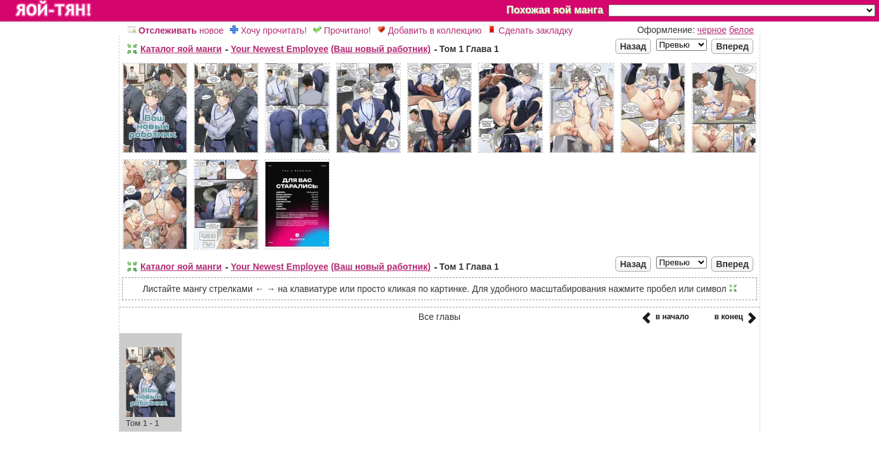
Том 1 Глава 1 (469, 49)
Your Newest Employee (279, 49)
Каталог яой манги (181, 49)
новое (176, 30)
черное (712, 30)
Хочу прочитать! (268, 30)
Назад (633, 46)
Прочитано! (342, 30)
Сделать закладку (530, 30)
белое (741, 30)
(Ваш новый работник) (381, 49)
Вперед (732, 46)
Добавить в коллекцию (429, 30)
